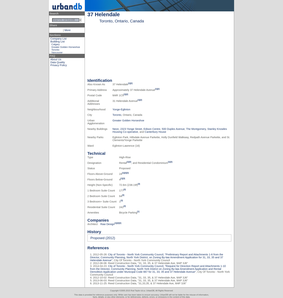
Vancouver (57, 53)
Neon (115, 129)
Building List (57, 42)
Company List (58, 39)
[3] (130, 162)
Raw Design (107, 224)
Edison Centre (151, 129)
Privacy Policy (58, 65)
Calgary (55, 45)
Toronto (55, 50)
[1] (129, 83)
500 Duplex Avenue (173, 129)
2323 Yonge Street (131, 129)
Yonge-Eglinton (121, 109)
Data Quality (57, 63)
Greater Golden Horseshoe (65, 47)
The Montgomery (196, 129)
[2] (131, 83)
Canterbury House (155, 131)
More (67, 30)
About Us (55, 60)
